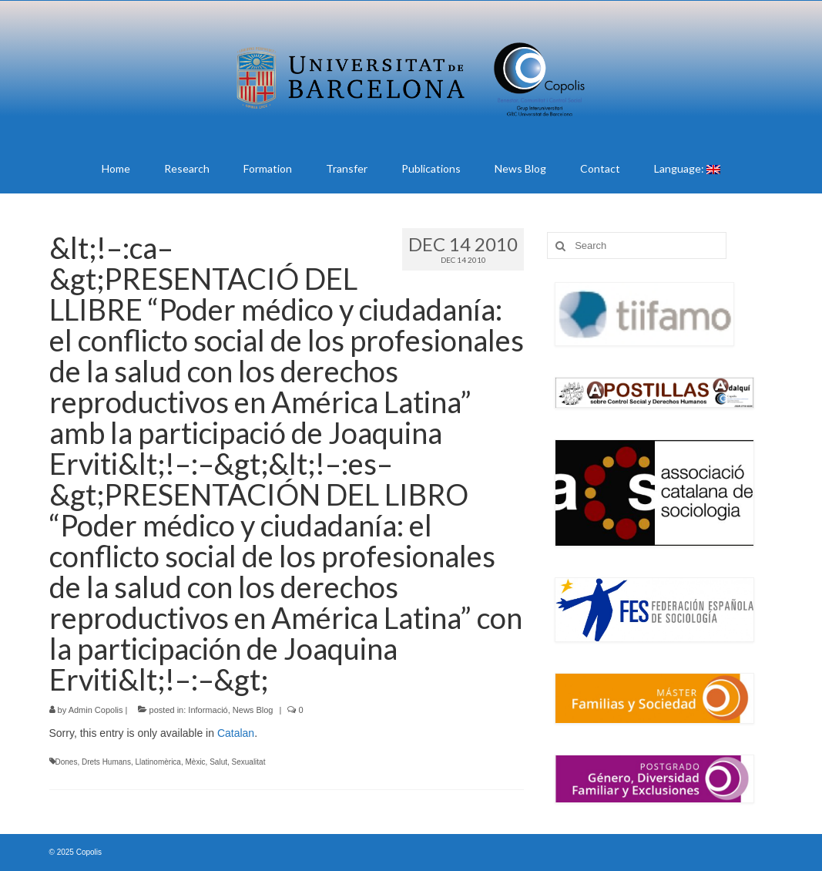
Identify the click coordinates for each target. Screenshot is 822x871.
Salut (218, 762)
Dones (66, 762)
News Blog (253, 710)
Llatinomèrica (157, 762)
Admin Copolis (96, 710)
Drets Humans (106, 762)
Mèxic (195, 762)
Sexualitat (249, 762)
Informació (207, 710)
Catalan (235, 733)
